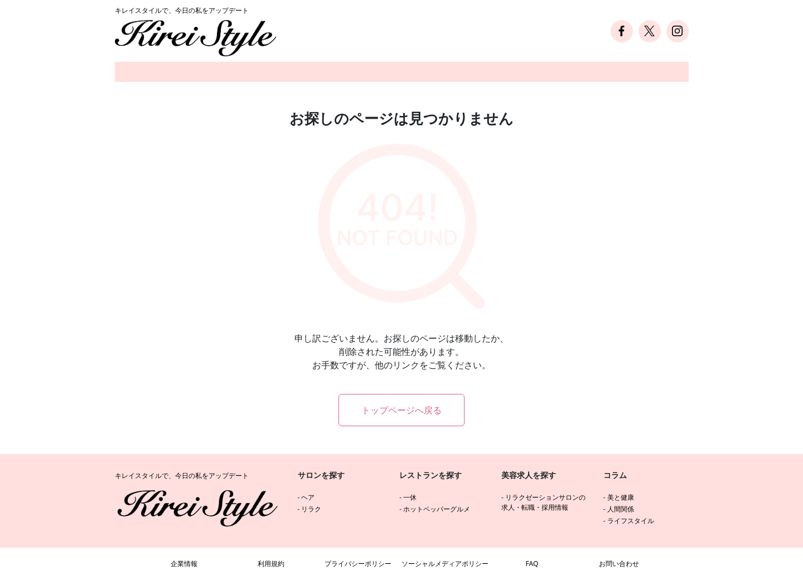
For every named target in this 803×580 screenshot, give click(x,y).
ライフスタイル (630, 520)
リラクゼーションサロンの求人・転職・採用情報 (543, 502)
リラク (311, 509)
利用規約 (271, 563)
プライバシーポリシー (358, 563)
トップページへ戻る (401, 410)
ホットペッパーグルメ (436, 509)
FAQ (532, 563)
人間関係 (620, 509)
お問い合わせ (619, 563)
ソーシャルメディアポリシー (445, 563)
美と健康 (620, 497)
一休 (410, 497)
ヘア (308, 497)
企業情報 (184, 563)
